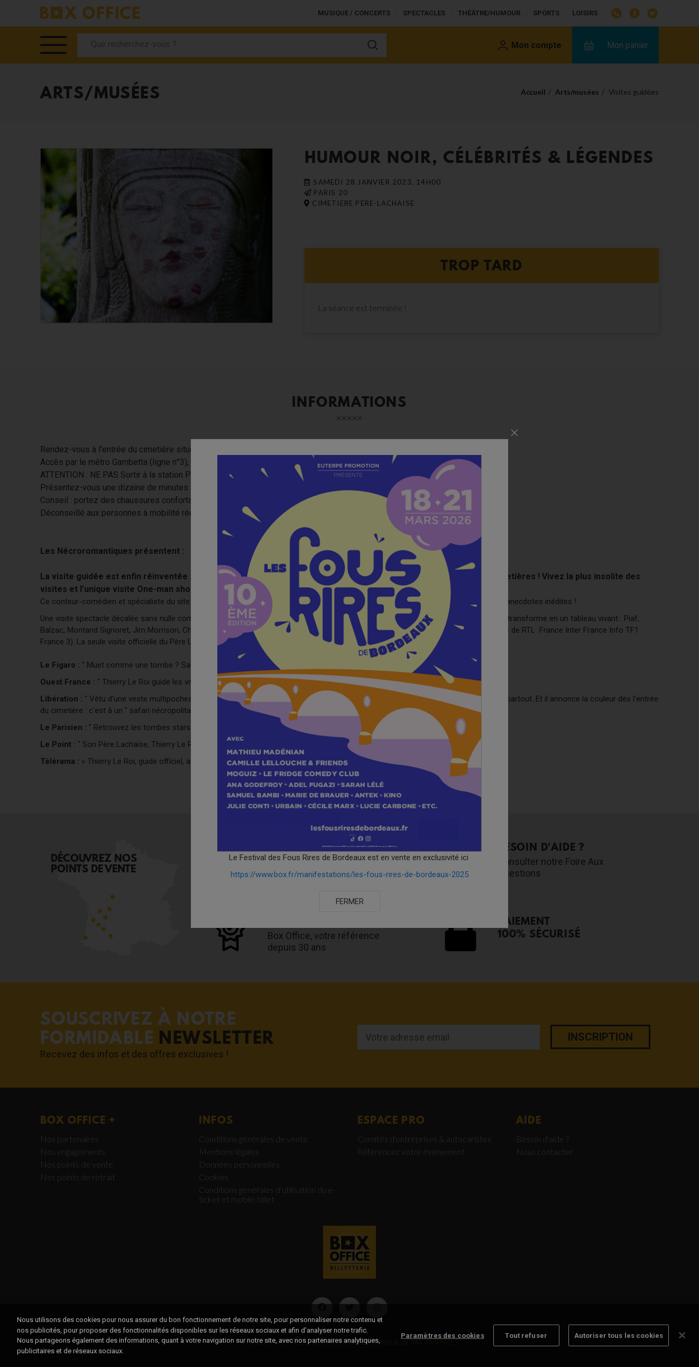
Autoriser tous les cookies (618, 1344)
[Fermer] (682, 1344)
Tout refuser (526, 1344)
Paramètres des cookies (442, 1344)
